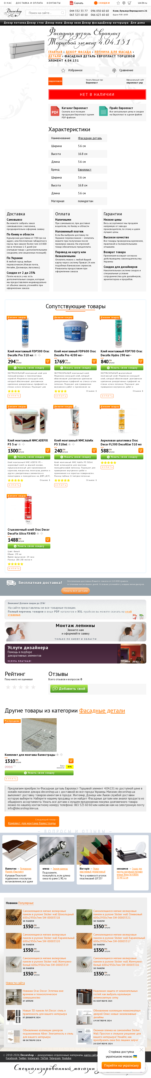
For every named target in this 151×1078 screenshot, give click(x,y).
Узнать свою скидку (30, 367)
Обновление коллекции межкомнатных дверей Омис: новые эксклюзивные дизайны (117, 1014)
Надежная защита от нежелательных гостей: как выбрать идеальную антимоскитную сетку (115, 994)
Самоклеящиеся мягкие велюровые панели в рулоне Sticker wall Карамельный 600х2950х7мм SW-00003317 (119, 938)
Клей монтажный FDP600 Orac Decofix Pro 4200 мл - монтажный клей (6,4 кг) (75, 355)
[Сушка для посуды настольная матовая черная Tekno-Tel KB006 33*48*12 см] (131, 851)
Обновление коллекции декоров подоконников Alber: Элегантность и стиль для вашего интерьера (48, 1033)
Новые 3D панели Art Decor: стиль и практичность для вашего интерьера (45, 1012)
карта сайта (91, 1055)
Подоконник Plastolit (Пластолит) (18, 870)
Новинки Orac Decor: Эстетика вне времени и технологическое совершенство (43, 994)
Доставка (16, 214)
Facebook (11, 1058)
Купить (14, 396)
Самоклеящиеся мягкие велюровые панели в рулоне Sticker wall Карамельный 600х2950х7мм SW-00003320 (49, 938)
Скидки (102, 3)
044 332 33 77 (79, 11)
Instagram (33, 1058)
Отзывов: (91, 391)
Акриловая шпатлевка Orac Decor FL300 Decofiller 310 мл (121, 442)
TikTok (44, 1058)
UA (139, 2)
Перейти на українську (121, 1065)
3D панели (28, 921)
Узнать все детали (75, 591)
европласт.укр (134, 82)
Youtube (66, 1058)
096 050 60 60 (100, 11)
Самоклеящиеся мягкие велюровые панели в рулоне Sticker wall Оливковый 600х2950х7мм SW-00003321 (117, 914)
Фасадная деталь (90, 138)
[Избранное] (118, 3)
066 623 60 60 (100, 15)
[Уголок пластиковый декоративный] (94, 851)
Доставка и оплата (29, 2)
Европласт (92, 82)
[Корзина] (129, 3)
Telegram (55, 1058)
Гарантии (113, 214)
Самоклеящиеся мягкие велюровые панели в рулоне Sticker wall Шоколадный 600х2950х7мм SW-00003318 (48, 914)
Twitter (22, 1058)
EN (143, 2)
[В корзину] (47, 361)
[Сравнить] (123, 3)
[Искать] (62, 12)
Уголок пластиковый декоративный (92, 870)
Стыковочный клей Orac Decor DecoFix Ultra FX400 (28, 531)
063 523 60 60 (79, 15)
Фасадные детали (102, 710)
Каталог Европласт (79, 112)
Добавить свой (69, 688)
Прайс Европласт (127, 111)
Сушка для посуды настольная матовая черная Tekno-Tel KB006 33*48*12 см (130, 873)
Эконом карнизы (60, 868)
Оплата (62, 214)
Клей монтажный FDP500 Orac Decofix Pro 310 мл (28, 353)
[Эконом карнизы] (57, 851)
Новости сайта (15, 983)
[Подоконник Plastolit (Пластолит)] (19, 851)
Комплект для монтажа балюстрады (30, 755)
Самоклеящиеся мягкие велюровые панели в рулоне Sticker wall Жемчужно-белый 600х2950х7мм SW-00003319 (47, 961)
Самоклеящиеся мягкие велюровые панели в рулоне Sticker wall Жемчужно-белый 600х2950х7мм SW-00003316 (118, 961)
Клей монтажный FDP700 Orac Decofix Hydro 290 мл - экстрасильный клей (121, 355)
